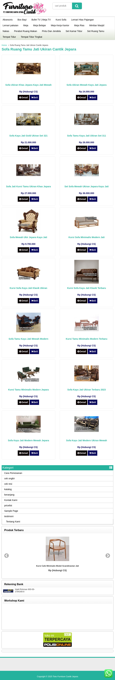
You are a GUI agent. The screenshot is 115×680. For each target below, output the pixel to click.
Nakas (6, 31)
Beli (34, 97)
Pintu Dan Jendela (51, 31)
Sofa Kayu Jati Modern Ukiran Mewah (86, 440)
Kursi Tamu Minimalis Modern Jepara (28, 389)
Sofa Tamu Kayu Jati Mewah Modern (28, 339)
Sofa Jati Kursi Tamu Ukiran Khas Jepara (28, 186)
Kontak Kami (10, 500)
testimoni (8, 516)
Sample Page (11, 511)
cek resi (8, 484)
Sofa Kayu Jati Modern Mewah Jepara (28, 440)
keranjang (9, 494)
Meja (25, 25)
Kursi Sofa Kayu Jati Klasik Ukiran (28, 288)
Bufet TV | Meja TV (41, 19)
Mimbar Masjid (96, 25)
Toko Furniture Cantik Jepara (65, 676)
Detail (23, 97)
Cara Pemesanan (13, 473)
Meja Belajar (39, 25)
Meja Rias (79, 25)
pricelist (8, 505)
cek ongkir (9, 478)
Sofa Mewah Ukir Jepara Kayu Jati (28, 237)
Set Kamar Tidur (74, 31)
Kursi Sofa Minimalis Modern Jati (86, 237)
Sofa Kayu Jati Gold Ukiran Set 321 (28, 135)
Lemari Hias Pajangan (82, 19)
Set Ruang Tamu (95, 31)
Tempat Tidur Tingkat (31, 37)
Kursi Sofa (61, 19)
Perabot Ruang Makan (25, 31)
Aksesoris (8, 19)
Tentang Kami (13, 521)
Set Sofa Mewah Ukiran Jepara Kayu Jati (86, 186)
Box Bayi (22, 19)
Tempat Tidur (9, 37)
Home (4, 45)
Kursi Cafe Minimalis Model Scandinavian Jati (57, 566)
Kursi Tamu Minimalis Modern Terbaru (86, 339)
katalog (8, 489)
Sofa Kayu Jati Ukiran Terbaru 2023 (86, 389)
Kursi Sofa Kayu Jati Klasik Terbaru (86, 288)
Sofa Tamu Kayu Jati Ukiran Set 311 (86, 135)
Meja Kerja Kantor (60, 25)
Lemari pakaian (10, 25)
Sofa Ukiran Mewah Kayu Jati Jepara (87, 85)
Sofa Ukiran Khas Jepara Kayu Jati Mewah (28, 85)
